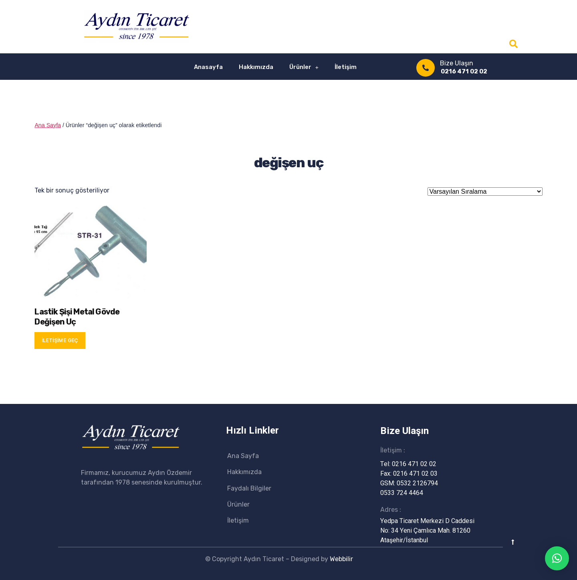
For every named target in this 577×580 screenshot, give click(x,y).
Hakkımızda (256, 67)
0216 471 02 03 (415, 474)
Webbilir (341, 559)
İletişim (346, 67)
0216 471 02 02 (464, 71)
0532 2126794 (417, 483)
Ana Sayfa (47, 125)
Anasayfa (208, 67)
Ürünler (304, 67)
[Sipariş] (485, 191)
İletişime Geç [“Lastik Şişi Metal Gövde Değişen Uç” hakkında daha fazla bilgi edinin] (60, 340)
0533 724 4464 (401, 493)
